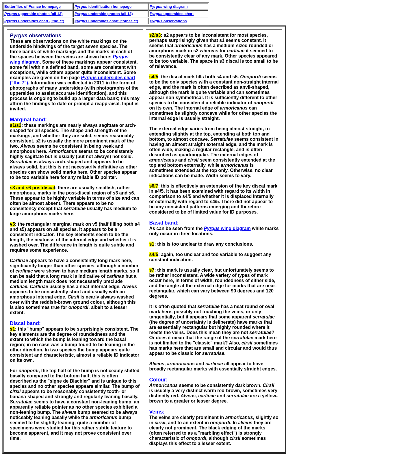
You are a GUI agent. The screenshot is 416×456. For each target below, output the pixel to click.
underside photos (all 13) (104, 14)
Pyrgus (212, 228)
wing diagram (168, 6)
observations (168, 21)
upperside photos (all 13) (33, 14)
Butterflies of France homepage (32, 6)
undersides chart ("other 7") (106, 21)
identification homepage (103, 6)
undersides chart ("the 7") (34, 21)
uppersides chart (172, 14)
